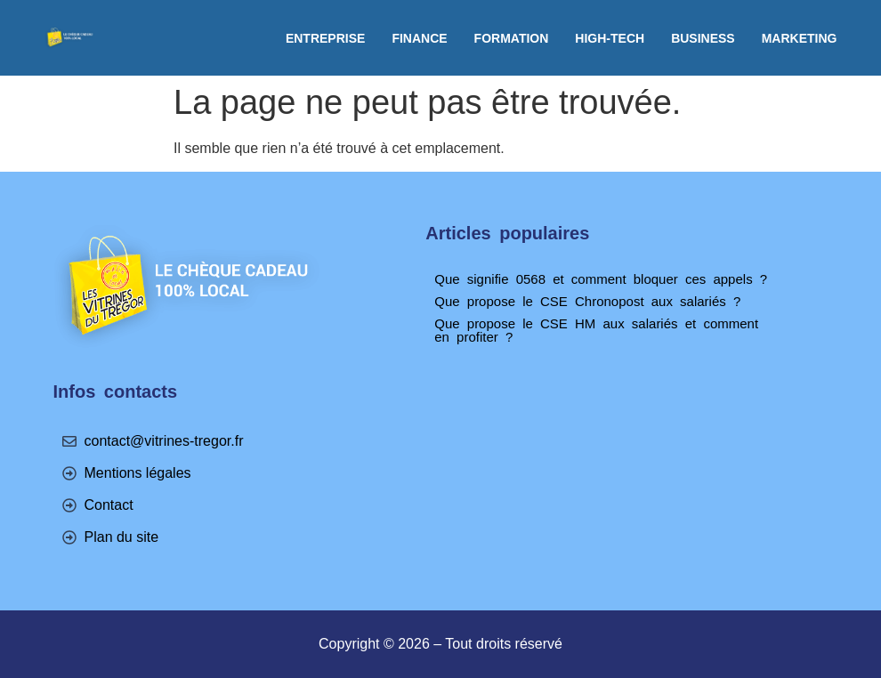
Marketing (799, 38)
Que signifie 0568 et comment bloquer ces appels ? (600, 279)
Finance (419, 38)
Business (703, 38)
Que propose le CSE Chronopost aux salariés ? (587, 301)
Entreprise (325, 38)
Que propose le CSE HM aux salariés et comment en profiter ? (596, 330)
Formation (511, 38)
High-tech (609, 38)
